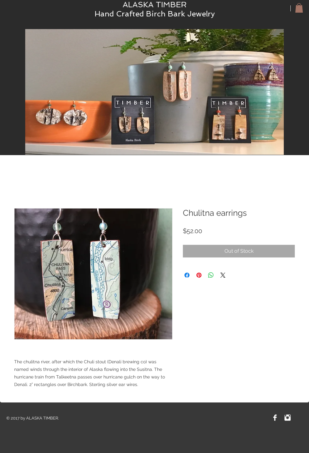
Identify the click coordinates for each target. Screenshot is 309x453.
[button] (299, 8)
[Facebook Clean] (275, 417)
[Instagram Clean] (287, 417)
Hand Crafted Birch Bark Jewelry (155, 13)
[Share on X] (223, 275)
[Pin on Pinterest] (199, 275)
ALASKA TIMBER (155, 4)
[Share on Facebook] (187, 275)
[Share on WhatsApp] (211, 275)
